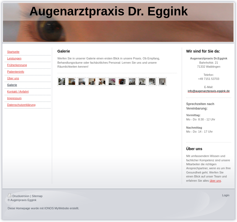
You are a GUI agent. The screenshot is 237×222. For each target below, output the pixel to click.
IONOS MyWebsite (56, 208)
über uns (215, 180)
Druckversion (18, 196)
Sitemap (37, 196)
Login (225, 195)
